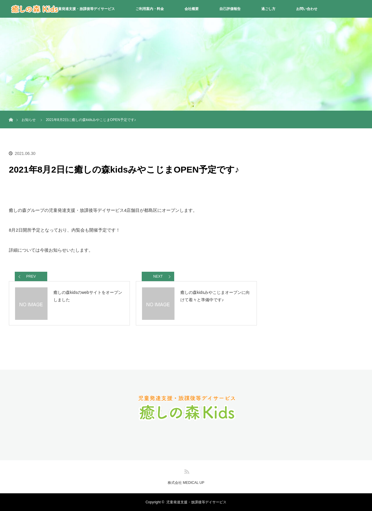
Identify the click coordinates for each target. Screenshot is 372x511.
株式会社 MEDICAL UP (186, 482)
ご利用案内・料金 (150, 9)
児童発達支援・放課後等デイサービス (85, 9)
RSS (186, 470)
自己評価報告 (230, 9)
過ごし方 (268, 9)
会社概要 (192, 9)
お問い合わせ (306, 9)
